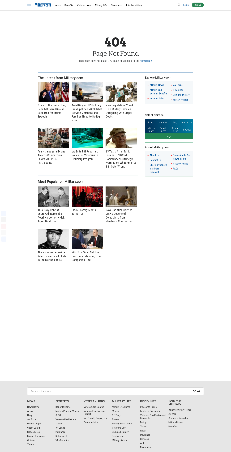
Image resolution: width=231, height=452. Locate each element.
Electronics (145, 447)
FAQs (175, 168)
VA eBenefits (62, 440)
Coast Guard (33, 428)
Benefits (68, 5)
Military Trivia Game (122, 423)
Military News (157, 85)
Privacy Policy (180, 163)
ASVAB (172, 414)
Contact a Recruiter (178, 418)
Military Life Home (121, 407)
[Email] (4, 232)
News (58, 5)
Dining (143, 422)
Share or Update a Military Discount (158, 168)
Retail (143, 430)
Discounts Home (148, 407)
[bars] (29, 5)
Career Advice (91, 422)
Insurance (60, 432)
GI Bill (58, 415)
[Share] (4, 239)
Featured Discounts (150, 411)
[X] (4, 220)
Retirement (61, 436)
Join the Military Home (179, 410)
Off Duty (116, 415)
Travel (143, 426)
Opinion (31, 440)
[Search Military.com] (115, 391)
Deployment (118, 436)
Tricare (59, 423)
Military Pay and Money (67, 411)
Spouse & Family (120, 432)
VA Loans (178, 85)
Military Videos (180, 99)
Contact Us (155, 160)
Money (115, 411)
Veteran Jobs (84, 5)
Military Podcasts (36, 436)
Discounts (116, 5)
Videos (30, 444)
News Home (33, 407)
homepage (146, 60)
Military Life (101, 5)
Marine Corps (34, 423)
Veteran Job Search (94, 407)
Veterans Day (119, 428)
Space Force (33, 432)
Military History (119, 440)
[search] (179, 5)
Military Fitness (176, 422)
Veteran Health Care (66, 419)
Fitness (115, 419)
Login (186, 5)
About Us (154, 155)
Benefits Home (63, 407)
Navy (29, 415)
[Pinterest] (4, 226)
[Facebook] (4, 213)
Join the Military (133, 5)
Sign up (197, 5)
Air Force (31, 419)
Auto (142, 443)
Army (30, 411)
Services (144, 439)
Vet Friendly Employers (95, 418)
